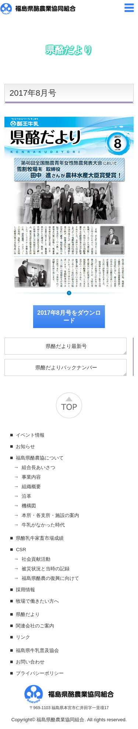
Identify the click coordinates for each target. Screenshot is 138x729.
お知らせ (25, 446)
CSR (21, 549)
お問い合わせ (30, 662)
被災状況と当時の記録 (46, 568)
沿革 (26, 496)
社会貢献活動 (36, 559)
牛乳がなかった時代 (43, 525)
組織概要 (31, 486)
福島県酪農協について (40, 458)
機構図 (29, 505)
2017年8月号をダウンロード (69, 317)
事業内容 (31, 477)
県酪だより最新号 (66, 346)
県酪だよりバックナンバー (66, 367)
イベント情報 (30, 435)
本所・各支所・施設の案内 (50, 515)
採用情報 (25, 589)
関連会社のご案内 (35, 625)
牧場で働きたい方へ (37, 601)
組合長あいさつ (38, 467)
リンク (23, 637)
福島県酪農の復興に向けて (50, 578)
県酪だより (28, 614)
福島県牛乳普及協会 (37, 650)
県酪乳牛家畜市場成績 (40, 538)
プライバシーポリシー (40, 673)
